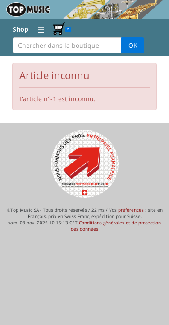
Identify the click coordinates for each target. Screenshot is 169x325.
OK (132, 45)
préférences (131, 210)
